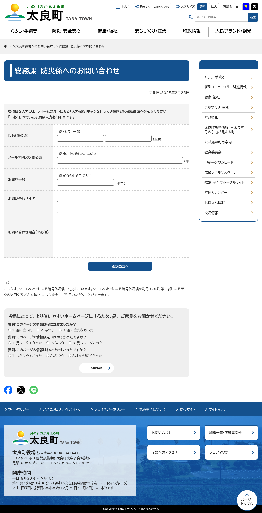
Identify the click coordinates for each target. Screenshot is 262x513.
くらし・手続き (23, 31)
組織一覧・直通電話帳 (225, 432)
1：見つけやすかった (26, 343)
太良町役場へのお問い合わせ (35, 46)
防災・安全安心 (66, 31)
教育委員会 (213, 152)
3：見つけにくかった (87, 343)
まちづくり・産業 (150, 31)
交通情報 (211, 213)
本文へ (125, 6)
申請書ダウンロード (219, 162)
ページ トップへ (247, 501)
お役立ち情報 (215, 202)
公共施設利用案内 (218, 142)
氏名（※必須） (18, 135)
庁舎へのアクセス (165, 452)
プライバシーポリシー (110, 409)
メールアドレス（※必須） (26, 157)
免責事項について (152, 409)
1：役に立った (21, 330)
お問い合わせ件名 (21, 198)
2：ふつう (46, 330)
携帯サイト (187, 409)
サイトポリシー (18, 409)
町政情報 (192, 31)
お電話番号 (16, 179)
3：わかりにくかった (86, 355)
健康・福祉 (107, 31)
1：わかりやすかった (26, 355)
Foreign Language (154, 6)
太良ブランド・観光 (233, 31)
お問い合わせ (162, 432)
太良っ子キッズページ (221, 172)
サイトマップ (218, 409)
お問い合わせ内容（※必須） (28, 232)
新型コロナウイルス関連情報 (226, 87)
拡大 (214, 6)
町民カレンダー (216, 192)
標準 (202, 6)
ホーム (8, 46)
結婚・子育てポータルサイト (225, 182)
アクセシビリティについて (61, 409)
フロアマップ (218, 452)
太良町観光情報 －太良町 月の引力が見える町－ (225, 130)
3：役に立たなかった (77, 330)
